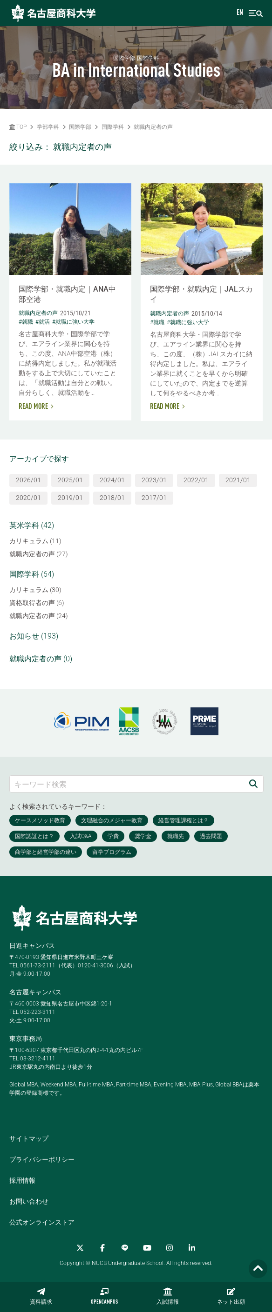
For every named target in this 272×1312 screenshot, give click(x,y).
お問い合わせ (28, 1201)
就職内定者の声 (153, 127)
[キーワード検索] (127, 784)
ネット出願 (231, 1296)
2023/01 (154, 480)
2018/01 (112, 497)
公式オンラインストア (42, 1222)
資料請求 (41, 1296)
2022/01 (196, 480)
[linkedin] (192, 1248)
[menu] (256, 13)
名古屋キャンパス (35, 992)
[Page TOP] (258, 1269)
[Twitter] (80, 1248)
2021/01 (238, 480)
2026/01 (28, 480)
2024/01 (112, 480)
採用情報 (22, 1180)
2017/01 (154, 497)
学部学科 (48, 127)
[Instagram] (169, 1248)
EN (240, 13)
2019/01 (70, 497)
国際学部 (80, 127)
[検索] (253, 784)
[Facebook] (102, 1248)
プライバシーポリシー (42, 1159)
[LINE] (125, 1248)
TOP (18, 127)
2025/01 (70, 480)
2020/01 (28, 497)
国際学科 (113, 127)
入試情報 (167, 1296)
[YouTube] (147, 1248)
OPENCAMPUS (104, 1296)
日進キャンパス (32, 945)
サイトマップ (28, 1138)
